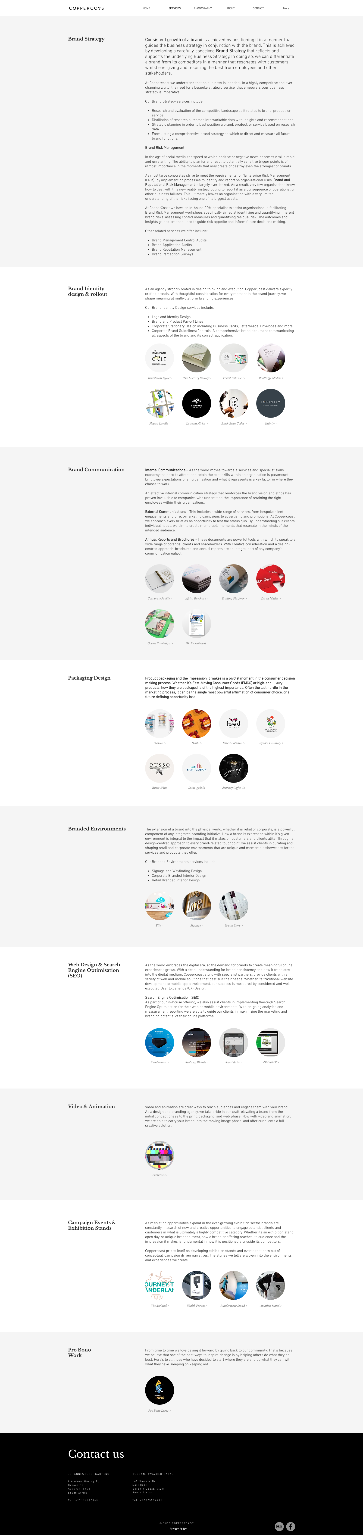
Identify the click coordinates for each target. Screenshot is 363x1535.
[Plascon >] (159, 743)
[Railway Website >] (196, 1062)
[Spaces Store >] (233, 925)
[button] (202, 8)
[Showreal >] (159, 1175)
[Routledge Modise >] (271, 378)
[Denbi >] (196, 743)
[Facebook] (290, 1526)
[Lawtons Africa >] (197, 423)
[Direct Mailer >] (271, 598)
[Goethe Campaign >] (160, 643)
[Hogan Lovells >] (160, 423)
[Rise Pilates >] (233, 1062)
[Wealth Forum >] (196, 1306)
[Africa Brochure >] (197, 598)
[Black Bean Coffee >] (234, 423)
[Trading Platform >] (234, 598)
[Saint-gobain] (196, 788)
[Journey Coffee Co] (233, 788)
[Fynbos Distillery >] (271, 743)
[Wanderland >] (159, 1306)
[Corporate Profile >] (159, 598)
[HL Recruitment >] (197, 643)
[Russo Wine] (159, 788)
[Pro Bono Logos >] (159, 1411)
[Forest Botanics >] (234, 378)
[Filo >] (159, 925)
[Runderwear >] (159, 1062)
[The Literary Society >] (197, 378)
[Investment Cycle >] (160, 378)
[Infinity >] (271, 423)
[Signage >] (196, 925)
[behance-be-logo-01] (279, 1526)
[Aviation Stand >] (270, 1306)
